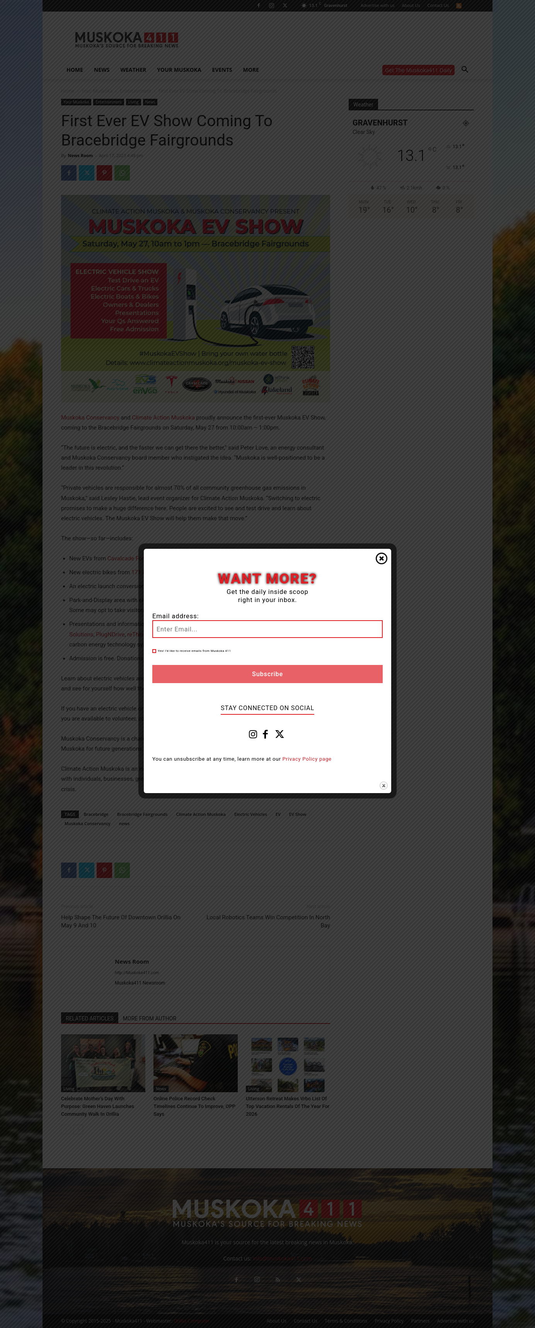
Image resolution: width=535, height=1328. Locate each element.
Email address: (175, 616)
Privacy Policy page (307, 759)
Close (381, 558)
